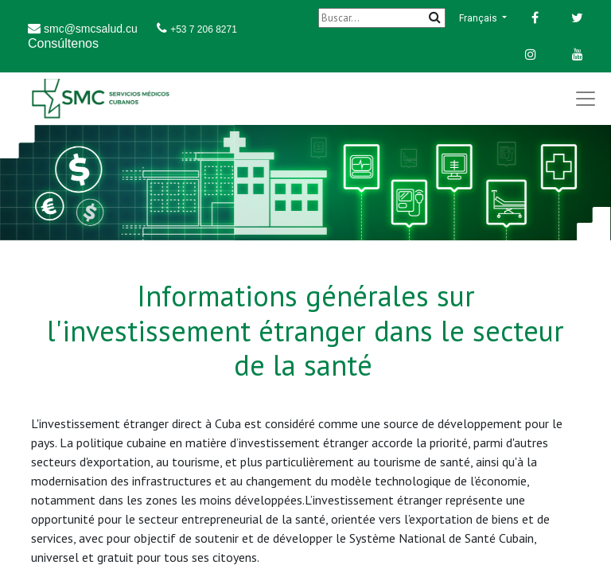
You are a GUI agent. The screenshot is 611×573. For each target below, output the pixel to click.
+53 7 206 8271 (203, 29)
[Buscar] (382, 18)
